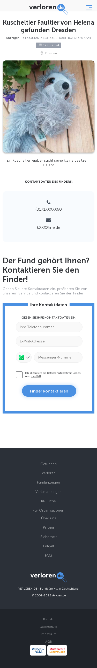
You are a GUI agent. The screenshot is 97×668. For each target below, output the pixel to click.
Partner (48, 527)
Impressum (48, 634)
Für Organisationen (48, 510)
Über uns (48, 518)
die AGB (36, 376)
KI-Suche (48, 501)
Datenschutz (48, 627)
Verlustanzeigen (48, 492)
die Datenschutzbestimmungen (62, 373)
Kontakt (48, 619)
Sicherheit (48, 537)
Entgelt (48, 546)
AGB (48, 641)
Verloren (49, 473)
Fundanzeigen (48, 482)
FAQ (48, 555)
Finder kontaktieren (49, 391)
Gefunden (48, 464)
